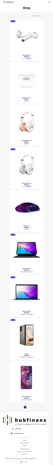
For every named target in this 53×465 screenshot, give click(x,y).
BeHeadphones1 (26, 140)
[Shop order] (38, 16)
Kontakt (24, 445)
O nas (24, 440)
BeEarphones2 (26, 98)
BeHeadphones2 (26, 183)
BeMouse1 (26, 226)
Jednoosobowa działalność (24, 451)
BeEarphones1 (26, 55)
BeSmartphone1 (26, 396)
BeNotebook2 (26, 311)
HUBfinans (10, 458)
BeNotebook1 (26, 268)
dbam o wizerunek (19, 458)
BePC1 (26, 354)
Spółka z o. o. (24, 454)
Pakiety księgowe (24, 443)
